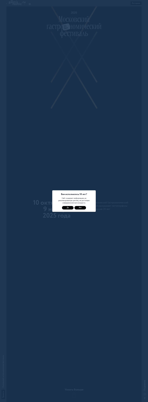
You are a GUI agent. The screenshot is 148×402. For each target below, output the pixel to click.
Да (68, 207)
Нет (80, 207)
